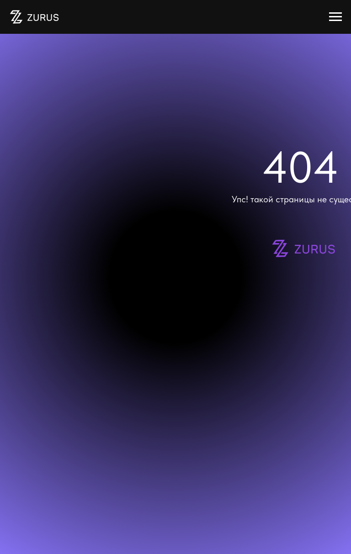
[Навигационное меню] (335, 16)
